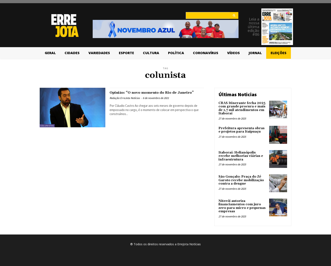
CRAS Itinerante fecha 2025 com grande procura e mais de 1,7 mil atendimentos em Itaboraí (241, 108)
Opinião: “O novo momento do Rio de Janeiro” (152, 95)
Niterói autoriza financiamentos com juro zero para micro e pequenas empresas (242, 206)
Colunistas (47, 125)
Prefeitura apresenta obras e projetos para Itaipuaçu (241, 130)
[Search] (234, 15)
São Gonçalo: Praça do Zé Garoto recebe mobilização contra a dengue (241, 180)
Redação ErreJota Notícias (125, 103)
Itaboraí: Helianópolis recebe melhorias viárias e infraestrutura (240, 156)
